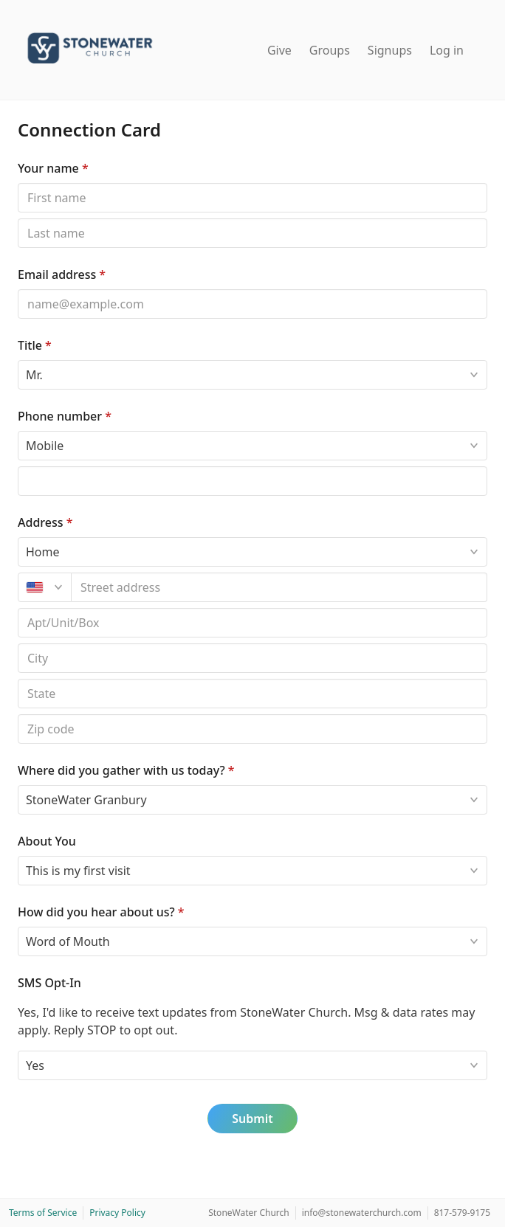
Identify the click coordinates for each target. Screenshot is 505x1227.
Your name (53, 168)
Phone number (64, 416)
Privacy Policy (117, 1212)
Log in (447, 50)
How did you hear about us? (101, 912)
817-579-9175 (462, 1212)
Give (279, 50)
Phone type (17, 430)
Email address (62, 274)
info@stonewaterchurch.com (362, 1212)
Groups (329, 50)
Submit (252, 1118)
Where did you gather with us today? (126, 770)
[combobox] (279, 587)
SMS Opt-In (49, 983)
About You (47, 841)
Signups (390, 50)
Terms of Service (43, 1212)
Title (35, 345)
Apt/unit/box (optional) (17, 607)
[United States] (45, 587)
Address (45, 522)
